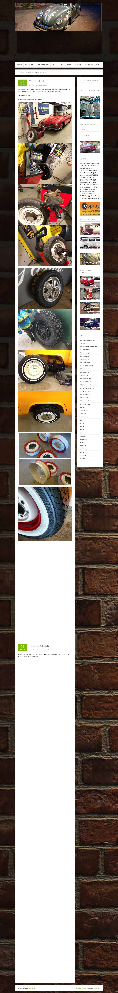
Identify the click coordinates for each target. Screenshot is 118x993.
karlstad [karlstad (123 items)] (87, 177)
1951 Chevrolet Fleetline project (88, 346)
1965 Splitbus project (85, 378)
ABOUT (19, 65)
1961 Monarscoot (84, 356)
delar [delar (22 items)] (90, 170)
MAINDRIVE (32, 988)
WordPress (97, 988)
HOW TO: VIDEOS (65, 65)
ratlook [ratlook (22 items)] (85, 187)
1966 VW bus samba (85, 382)
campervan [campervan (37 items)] (84, 168)
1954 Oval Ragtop (84, 350)
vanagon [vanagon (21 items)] (88, 193)
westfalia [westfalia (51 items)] (95, 198)
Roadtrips (82, 442)
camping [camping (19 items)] (91, 168)
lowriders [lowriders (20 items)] (82, 182)
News (81, 433)
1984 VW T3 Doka (84, 398)
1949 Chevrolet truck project (87, 340)
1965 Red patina (84, 372)
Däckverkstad (83, 410)
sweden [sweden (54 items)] (91, 191)
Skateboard (83, 446)
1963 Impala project (85, 362)
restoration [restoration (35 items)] (84, 189)
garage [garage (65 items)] (92, 172)
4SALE (54, 65)
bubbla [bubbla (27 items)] (86, 166)
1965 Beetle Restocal (85, 369)
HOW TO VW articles (92, 65)
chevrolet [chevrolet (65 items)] (84, 170)
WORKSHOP (29, 65)
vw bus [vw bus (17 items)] (98, 196)
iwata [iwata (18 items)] (81, 177)
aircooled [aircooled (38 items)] (86, 163)
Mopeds (82, 426)
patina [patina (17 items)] (81, 187)
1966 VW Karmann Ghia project (88, 385)
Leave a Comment (41, 85)
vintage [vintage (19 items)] (93, 193)
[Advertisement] (59, 48)
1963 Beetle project (85, 359)
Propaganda (83, 439)
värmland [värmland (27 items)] (88, 198)
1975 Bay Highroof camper (87, 388)
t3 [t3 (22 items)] (95, 191)
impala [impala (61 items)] (94, 174)
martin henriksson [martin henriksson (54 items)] (88, 184)
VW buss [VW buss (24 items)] (82, 198)
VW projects (83, 455)
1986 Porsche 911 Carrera (87, 401)
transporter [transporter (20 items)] (83, 193)
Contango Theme (81, 988)
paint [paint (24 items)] (98, 185)
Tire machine (39, 645)
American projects (85, 404)
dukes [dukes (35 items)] (94, 170)
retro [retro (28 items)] (90, 189)
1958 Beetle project (85, 353)
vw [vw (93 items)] (94, 195)
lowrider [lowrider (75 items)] (93, 179)
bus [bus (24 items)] (89, 166)
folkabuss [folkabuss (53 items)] (84, 172)
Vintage (82, 452)
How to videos (84, 417)
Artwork (82, 407)
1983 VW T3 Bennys (85, 394)
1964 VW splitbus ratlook (86, 366)
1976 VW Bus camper (85, 391)
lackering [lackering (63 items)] (84, 179)
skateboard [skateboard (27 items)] (83, 191)
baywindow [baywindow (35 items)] (94, 163)
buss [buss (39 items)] (93, 166)
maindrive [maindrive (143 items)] (91, 182)
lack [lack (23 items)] (94, 178)
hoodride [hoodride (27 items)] (88, 175)
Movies (82, 430)
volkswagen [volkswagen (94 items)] (86, 195)
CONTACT (78, 65)
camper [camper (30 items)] (97, 166)
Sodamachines (84, 449)
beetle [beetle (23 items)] (81, 166)
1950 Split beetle (84, 343)
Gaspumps (83, 414)
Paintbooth (83, 436)
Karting (82, 423)
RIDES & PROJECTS (43, 65)
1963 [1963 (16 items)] (81, 163)
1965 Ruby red (84, 375)
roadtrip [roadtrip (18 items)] (94, 189)
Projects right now (87, 219)
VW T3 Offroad (84, 458)
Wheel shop (38, 80)
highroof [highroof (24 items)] (82, 175)
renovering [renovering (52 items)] (92, 187)
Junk (81, 420)
